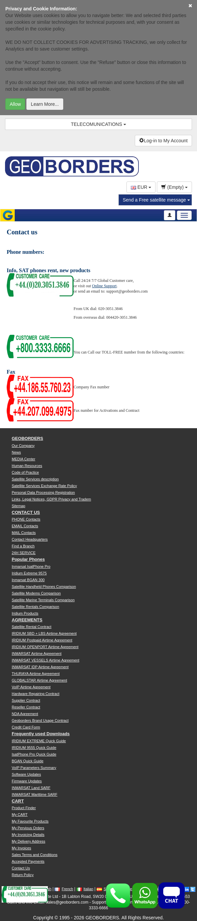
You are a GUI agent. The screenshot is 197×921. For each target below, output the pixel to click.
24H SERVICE (23, 553)
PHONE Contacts (26, 519)
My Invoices (21, 848)
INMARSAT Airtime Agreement (37, 653)
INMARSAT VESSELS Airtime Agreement (45, 660)
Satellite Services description (35, 479)
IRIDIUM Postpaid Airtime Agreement (42, 640)
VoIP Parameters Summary (34, 768)
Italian (85, 889)
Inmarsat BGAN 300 (28, 580)
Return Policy (22, 875)
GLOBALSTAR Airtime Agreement (39, 680)
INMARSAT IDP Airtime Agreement (40, 667)
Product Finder (24, 808)
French (64, 889)
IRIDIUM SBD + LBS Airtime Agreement (44, 633)
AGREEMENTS (27, 619)
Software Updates (26, 774)
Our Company (23, 446)
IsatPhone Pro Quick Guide (34, 754)
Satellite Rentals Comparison (35, 607)
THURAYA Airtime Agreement (36, 674)
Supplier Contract (26, 700)
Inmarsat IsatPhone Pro (31, 566)
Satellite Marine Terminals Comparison (43, 600)
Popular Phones (28, 559)
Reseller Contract (26, 707)
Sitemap (18, 506)
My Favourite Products (30, 821)
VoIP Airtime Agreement (31, 687)
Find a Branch (23, 546)
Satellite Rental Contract (32, 627)
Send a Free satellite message (156, 200)
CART (18, 800)
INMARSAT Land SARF (31, 788)
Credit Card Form (26, 727)
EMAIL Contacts (25, 526)
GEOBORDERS (27, 438)
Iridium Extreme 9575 (29, 573)
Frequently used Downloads (41, 733)
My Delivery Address (28, 841)
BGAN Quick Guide (27, 761)
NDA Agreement (25, 714)
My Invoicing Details (28, 835)
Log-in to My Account (163, 140)
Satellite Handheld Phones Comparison (44, 587)
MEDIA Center (23, 459)
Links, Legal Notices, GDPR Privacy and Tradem (51, 499)
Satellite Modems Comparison (36, 593)
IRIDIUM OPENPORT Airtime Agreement (45, 647)
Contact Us (21, 868)
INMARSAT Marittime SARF (35, 794)
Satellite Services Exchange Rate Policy (44, 486)
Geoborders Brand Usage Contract (40, 720)
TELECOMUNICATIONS (98, 124)
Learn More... (45, 104)
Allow (15, 104)
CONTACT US (26, 512)
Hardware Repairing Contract (35, 694)
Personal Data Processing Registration (43, 492)
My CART (19, 815)
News (16, 452)
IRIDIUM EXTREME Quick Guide (39, 741)
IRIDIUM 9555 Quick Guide (34, 748)
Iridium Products (25, 613)
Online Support (104, 286)
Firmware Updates (27, 781)
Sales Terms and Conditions (35, 855)
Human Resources (27, 466)
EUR (141, 187)
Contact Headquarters (30, 539)
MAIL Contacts (24, 533)
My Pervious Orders (28, 828)
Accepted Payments (28, 861)
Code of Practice (25, 472)
